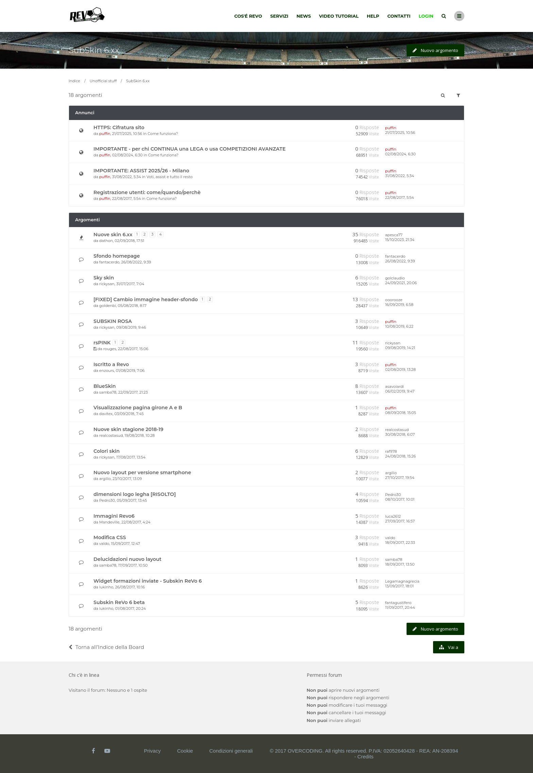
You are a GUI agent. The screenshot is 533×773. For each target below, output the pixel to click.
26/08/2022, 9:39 (400, 261)
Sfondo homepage (116, 256)
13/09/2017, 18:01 (399, 586)
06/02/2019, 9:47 (399, 391)
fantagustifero (398, 602)
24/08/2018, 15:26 (400, 456)
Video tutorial (339, 16)
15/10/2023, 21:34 (399, 239)
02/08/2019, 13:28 (400, 369)
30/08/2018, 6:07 (400, 434)
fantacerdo (109, 262)
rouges (109, 348)
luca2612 (393, 516)
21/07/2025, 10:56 (400, 132)
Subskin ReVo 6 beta (119, 602)
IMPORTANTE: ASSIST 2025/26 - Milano (141, 171)
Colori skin (106, 451)
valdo (104, 543)
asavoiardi (394, 386)
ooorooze (393, 299)
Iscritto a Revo (111, 364)
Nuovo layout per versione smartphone (142, 472)
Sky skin (103, 278)
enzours (106, 370)
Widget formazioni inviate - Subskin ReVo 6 (147, 581)
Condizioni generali (231, 751)
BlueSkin (104, 386)
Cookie (185, 751)
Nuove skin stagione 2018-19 (128, 429)
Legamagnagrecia (402, 581)
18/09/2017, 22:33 (400, 542)
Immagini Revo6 (114, 516)
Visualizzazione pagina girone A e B (137, 408)
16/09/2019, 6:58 (399, 304)
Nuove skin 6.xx (113, 234)
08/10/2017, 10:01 (399, 499)
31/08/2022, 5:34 (399, 175)
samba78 (108, 392)
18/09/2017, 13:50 (400, 564)
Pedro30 (107, 500)
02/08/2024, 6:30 (400, 154)
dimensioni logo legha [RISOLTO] (134, 494)
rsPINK (101, 343)
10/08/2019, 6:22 (399, 326)
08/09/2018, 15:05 (400, 412)
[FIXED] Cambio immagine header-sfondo (145, 299)
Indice (74, 81)
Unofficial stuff (103, 81)
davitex (106, 413)
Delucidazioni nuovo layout (127, 559)
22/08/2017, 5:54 (399, 197)
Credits (365, 756)
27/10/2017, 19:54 (399, 477)
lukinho (106, 587)
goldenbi (107, 305)
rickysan (107, 283)
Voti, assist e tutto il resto (169, 176)
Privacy (152, 751)
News (303, 16)
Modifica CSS (109, 537)
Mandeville (109, 522)
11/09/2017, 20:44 (400, 607)
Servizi (279, 16)
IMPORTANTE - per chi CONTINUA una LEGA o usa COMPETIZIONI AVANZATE (189, 149)
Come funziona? (163, 133)
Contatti (399, 16)
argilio (105, 478)
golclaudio (395, 278)
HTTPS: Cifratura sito (118, 127)
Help (373, 16)
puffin (104, 133)
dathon (106, 240)
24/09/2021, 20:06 (401, 282)
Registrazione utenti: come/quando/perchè (147, 192)
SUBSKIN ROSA (112, 321)
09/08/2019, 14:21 (400, 347)
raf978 (391, 451)
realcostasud (111, 435)
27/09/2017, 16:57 (400, 521)
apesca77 (393, 235)
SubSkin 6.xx (94, 50)
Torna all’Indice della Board (106, 647)
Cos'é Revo (248, 16)
